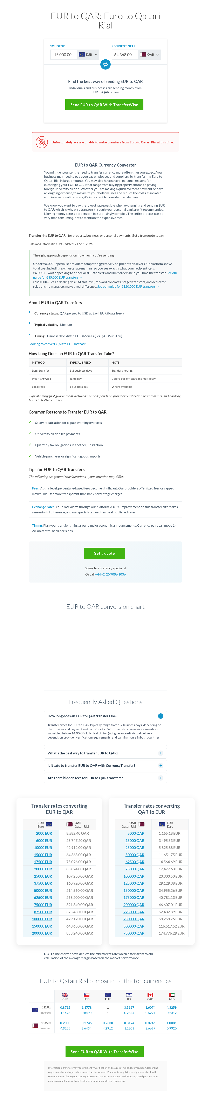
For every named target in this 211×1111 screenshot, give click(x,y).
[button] (104, 553)
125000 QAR (133, 883)
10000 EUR (43, 847)
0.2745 (87, 1023)
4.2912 (108, 1028)
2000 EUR (44, 833)
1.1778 (87, 1007)
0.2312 (172, 1013)
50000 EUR (43, 890)
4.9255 (65, 1028)
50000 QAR (134, 855)
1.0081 (171, 1023)
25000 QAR (134, 847)
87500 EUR (43, 912)
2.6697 (150, 1028)
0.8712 (65, 1007)
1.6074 (150, 1007)
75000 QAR (134, 869)
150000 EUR (42, 926)
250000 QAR (133, 919)
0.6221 (150, 1013)
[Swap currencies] (105, 64)
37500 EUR (43, 883)
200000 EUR (42, 933)
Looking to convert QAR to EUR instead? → (59, 344)
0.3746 (150, 1023)
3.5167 (129, 1007)
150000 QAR (133, 890)
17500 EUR (43, 862)
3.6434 (86, 1028)
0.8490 (86, 1013)
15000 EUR (43, 855)
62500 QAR (134, 862)
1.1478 (65, 1013)
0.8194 (129, 1023)
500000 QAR (133, 926)
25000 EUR (43, 876)
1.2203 (129, 1028)
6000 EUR (44, 840)
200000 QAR (133, 905)
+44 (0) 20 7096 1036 (110, 574)
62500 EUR (43, 897)
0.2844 (129, 1013)
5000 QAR (136, 833)
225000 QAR (133, 912)
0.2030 (65, 1023)
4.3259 (171, 1007)
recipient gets (123, 46)
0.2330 (108, 1023)
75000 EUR (43, 905)
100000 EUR (42, 919)
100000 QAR (133, 876)
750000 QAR (133, 933)
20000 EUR (43, 869)
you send (57, 46)
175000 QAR (133, 897)
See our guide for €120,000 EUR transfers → (128, 286)
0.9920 (172, 1028)
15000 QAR (134, 840)
